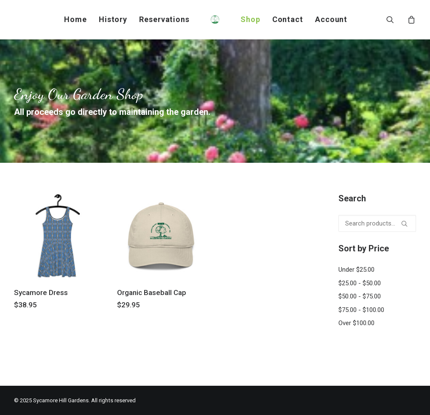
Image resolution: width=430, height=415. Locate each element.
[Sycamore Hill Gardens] (215, 19)
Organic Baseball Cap (151, 292)
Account (331, 19)
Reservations (164, 19)
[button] (395, 19)
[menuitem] (75, 19)
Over (356, 323)
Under (356, 269)
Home (75, 19)
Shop (250, 19)
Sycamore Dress (41, 292)
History (113, 19)
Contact (287, 19)
